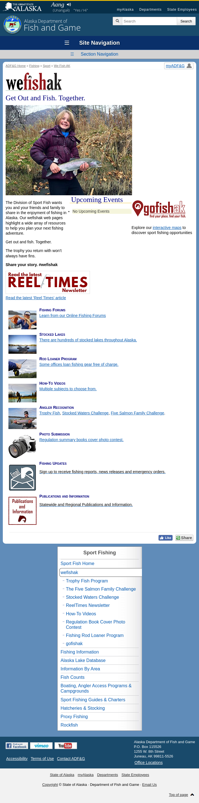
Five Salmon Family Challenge (137, 413)
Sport (46, 65)
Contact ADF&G (71, 758)
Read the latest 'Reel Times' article (36, 298)
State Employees (182, 10)
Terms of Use (42, 758)
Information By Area (80, 668)
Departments (150, 10)
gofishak (74, 643)
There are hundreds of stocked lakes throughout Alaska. (88, 340)
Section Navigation (99, 54)
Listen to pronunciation (68, 4)
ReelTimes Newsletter (88, 605)
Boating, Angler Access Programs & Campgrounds (96, 688)
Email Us (149, 784)
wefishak (69, 572)
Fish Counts (73, 677)
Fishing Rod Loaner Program (95, 635)
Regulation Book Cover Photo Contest (95, 625)
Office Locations (149, 762)
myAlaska (125, 10)
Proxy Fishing (74, 716)
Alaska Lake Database (83, 660)
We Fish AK (62, 65)
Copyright (50, 784)
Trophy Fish (49, 413)
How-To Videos (81, 613)
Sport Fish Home (77, 563)
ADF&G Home (16, 65)
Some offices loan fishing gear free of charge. (78, 364)
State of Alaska (25, 7)
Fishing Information (80, 652)
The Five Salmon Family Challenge (101, 589)
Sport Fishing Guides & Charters (93, 699)
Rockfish (69, 725)
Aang (57, 4)
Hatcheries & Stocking (83, 708)
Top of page (178, 795)
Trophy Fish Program (87, 581)
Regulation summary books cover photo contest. (81, 439)
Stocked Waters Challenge (85, 413)
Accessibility (17, 758)
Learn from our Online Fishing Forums (72, 315)
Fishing (34, 65)
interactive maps (167, 227)
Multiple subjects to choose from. (68, 389)
